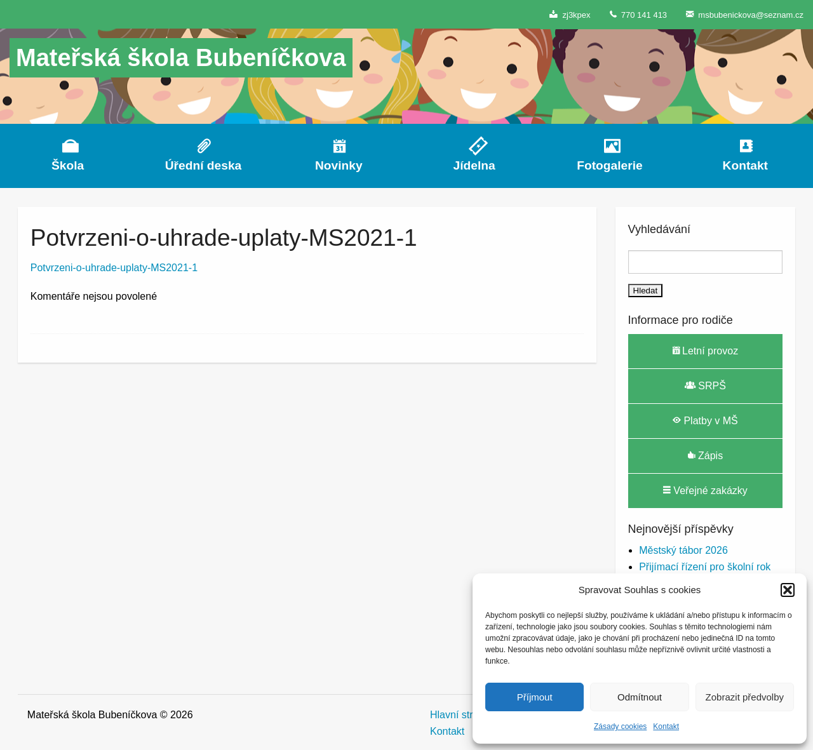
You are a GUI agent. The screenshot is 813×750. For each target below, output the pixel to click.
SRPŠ (705, 385)
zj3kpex (569, 14)
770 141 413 (639, 14)
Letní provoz (706, 350)
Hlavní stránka (462, 714)
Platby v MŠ (705, 420)
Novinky (339, 165)
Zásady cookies (620, 726)
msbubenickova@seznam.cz (744, 14)
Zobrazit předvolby (745, 697)
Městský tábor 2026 (683, 550)
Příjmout (535, 697)
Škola (67, 165)
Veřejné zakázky (705, 490)
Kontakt (666, 726)
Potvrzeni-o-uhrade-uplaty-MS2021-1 (114, 267)
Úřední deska (203, 165)
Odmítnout (639, 697)
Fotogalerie (609, 165)
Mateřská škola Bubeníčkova (181, 57)
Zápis (705, 455)
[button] (787, 590)
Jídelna (474, 165)
